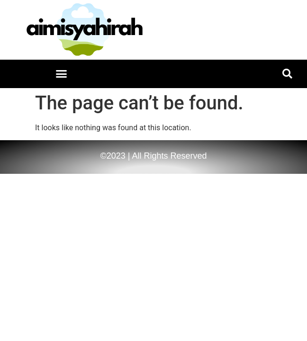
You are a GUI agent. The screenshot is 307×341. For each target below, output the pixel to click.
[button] (62, 74)
